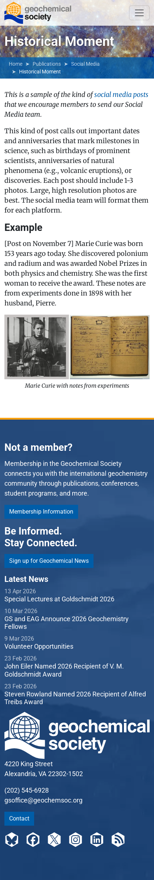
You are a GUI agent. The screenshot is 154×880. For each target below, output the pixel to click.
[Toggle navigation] (139, 13)
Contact (19, 818)
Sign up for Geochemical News (49, 560)
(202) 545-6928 (26, 790)
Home (15, 64)
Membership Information (41, 511)
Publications (47, 64)
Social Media (85, 64)
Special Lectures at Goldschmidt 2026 (59, 599)
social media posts (121, 94)
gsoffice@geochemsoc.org (43, 800)
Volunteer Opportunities (38, 646)
